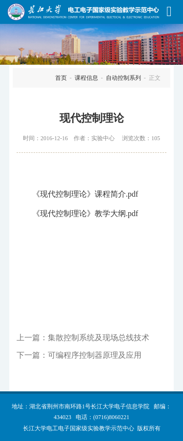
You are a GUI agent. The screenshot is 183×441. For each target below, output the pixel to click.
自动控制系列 (123, 77)
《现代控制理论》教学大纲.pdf (85, 213)
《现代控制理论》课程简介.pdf (85, 194)
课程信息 (86, 77)
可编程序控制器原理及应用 (95, 355)
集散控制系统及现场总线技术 (98, 337)
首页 (61, 77)
